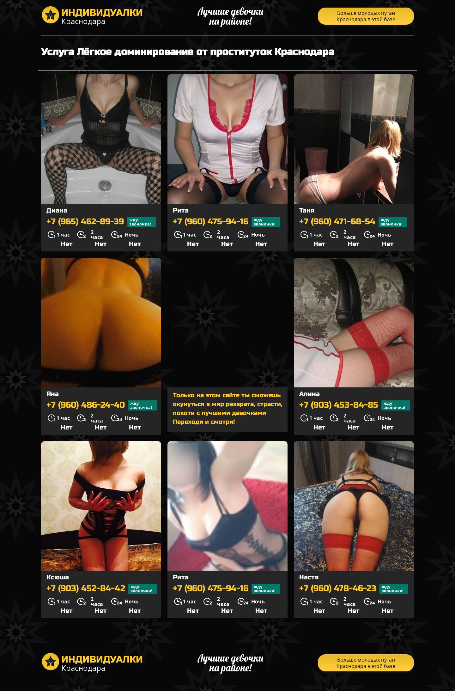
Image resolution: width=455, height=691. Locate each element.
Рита (181, 210)
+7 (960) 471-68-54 (353, 222)
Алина (309, 394)
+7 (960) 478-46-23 (353, 589)
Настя (308, 577)
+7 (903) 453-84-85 (354, 405)
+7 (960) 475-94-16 (226, 222)
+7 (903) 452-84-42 (101, 589)
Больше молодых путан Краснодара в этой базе (366, 16)
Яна (52, 394)
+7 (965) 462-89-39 (101, 222)
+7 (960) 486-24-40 (101, 405)
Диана (56, 210)
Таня (306, 210)
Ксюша (57, 577)
